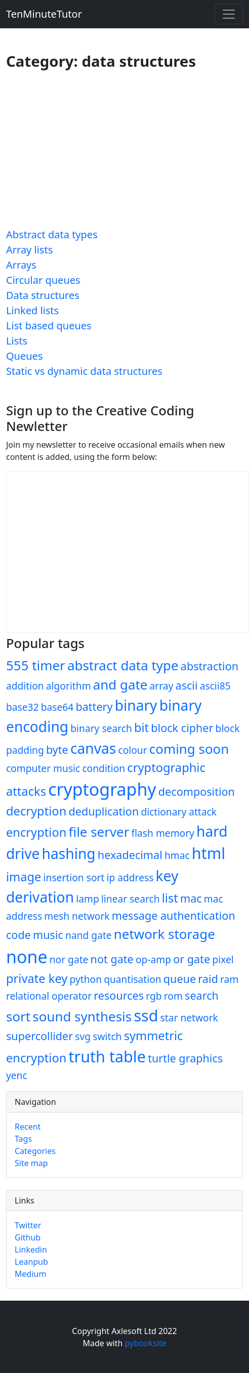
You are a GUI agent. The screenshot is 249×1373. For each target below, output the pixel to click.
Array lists (29, 249)
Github (27, 1237)
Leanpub (31, 1261)
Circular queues (43, 280)
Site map (31, 1163)
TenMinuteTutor (44, 14)
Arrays (21, 265)
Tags (23, 1138)
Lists (16, 341)
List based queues (49, 325)
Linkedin (31, 1249)
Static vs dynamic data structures (84, 371)
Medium (30, 1273)
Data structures (42, 295)
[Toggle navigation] (229, 14)
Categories (35, 1150)
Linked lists (32, 310)
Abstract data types (52, 234)
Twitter (28, 1225)
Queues (24, 356)
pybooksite (146, 1343)
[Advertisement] (127, 153)
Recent (27, 1126)
